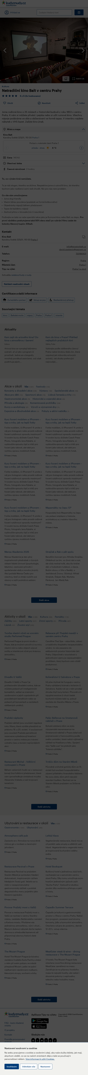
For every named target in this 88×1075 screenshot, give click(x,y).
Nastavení (45, 1066)
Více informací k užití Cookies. (40, 1059)
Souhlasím (12, 1066)
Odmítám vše (28, 1066)
